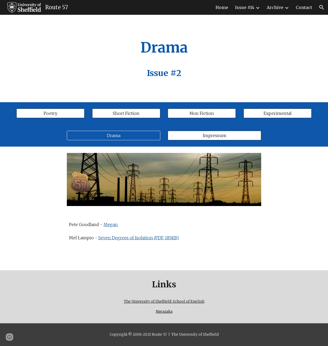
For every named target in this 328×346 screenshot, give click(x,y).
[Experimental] (277, 113)
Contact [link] (304, 7)
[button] (321, 7)
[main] (164, 58)
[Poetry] (50, 113)
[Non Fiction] (202, 113)
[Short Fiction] (126, 113)
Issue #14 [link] (244, 7)
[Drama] (113, 135)
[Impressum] (214, 135)
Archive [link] (275, 7)
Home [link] (221, 7)
